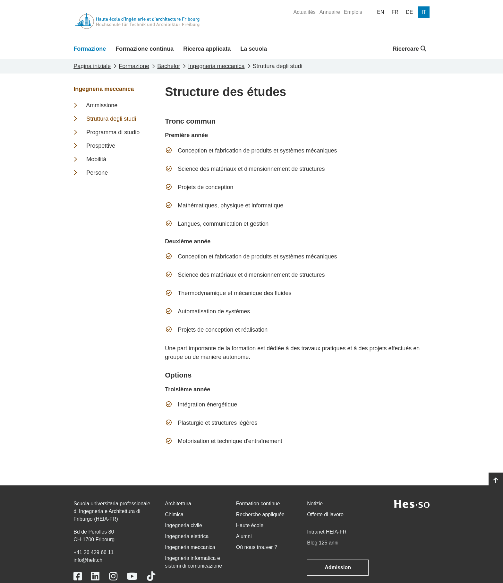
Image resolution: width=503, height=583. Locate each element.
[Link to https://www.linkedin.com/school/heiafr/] (95, 576)
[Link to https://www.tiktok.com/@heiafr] (151, 576)
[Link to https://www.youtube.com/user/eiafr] (132, 576)
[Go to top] (496, 481)
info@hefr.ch (87, 560)
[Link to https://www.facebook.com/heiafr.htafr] (77, 576)
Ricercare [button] (409, 49)
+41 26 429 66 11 (93, 552)
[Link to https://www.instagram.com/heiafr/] (113, 576)
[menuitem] (304, 12)
